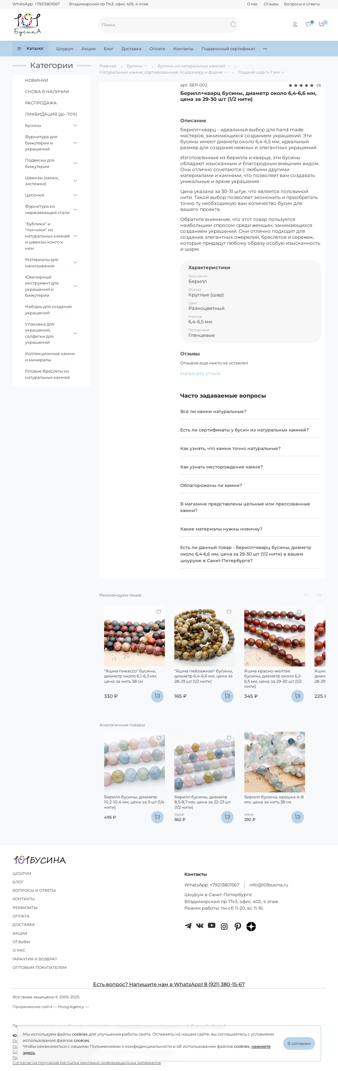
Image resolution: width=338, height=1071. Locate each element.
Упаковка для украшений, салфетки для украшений (39, 333)
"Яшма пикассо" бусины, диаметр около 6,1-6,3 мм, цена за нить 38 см (131, 684)
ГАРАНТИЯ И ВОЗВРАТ (35, 959)
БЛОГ (18, 882)
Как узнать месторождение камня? (221, 467)
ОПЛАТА (21, 916)
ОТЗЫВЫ (21, 942)
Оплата (157, 48)
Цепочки (34, 194)
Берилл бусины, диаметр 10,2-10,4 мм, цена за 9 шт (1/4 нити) (131, 816)
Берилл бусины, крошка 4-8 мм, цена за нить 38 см (290, 816)
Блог (109, 48)
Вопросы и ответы (302, 4)
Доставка (131, 48)
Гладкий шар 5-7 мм (259, 72)
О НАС (19, 950)
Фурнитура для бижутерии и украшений (41, 142)
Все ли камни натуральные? (213, 411)
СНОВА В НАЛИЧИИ (47, 91)
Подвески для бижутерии (40, 163)
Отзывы (271, 4)
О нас (252, 4)
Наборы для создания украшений (48, 309)
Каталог (30, 48)
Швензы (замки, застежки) (42, 180)
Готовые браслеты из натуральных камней (47, 374)
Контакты (183, 48)
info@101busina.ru (268, 885)
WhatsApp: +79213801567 (36, 4)
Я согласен (299, 1043)
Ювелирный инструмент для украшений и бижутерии (42, 286)
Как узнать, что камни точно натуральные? (230, 448)
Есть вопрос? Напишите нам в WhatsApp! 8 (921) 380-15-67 (169, 984)
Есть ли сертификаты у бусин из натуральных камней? (244, 430)
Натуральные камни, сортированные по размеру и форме (161, 72)
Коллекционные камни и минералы (50, 356)
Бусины (135, 65)
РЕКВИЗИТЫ (25, 908)
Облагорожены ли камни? (211, 485)
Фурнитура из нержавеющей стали (47, 209)
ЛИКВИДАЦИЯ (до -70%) (51, 114)
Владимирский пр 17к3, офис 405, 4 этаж (108, 4)
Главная (107, 65)
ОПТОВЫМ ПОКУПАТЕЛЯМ (40, 967)
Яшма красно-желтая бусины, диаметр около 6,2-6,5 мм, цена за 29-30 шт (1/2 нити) (289, 684)
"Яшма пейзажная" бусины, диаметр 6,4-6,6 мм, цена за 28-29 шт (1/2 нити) (211, 684)
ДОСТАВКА (24, 925)
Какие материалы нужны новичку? (221, 529)
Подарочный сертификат (228, 48)
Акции (89, 48)
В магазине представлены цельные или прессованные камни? (245, 507)
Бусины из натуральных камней (191, 65)
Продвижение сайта (32, 1007)
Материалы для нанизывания (41, 262)
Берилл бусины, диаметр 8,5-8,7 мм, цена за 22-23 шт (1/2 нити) (211, 816)
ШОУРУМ (22, 873)
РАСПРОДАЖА (41, 102)
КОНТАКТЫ (24, 899)
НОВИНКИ (36, 80)
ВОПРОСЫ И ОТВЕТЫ (34, 890)
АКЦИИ (20, 933)
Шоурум (64, 48)
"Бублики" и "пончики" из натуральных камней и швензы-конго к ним (47, 236)
